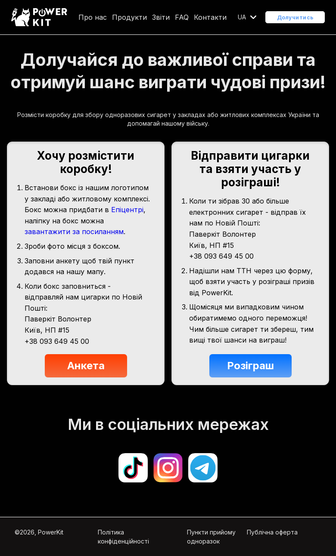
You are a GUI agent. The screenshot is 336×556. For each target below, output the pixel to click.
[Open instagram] (168, 467)
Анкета (86, 365)
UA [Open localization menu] (242, 17)
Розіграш (250, 365)
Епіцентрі (127, 209)
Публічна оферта (272, 532)
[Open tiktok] (133, 467)
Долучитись (295, 17)
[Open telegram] (203, 467)
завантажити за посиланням (74, 231)
